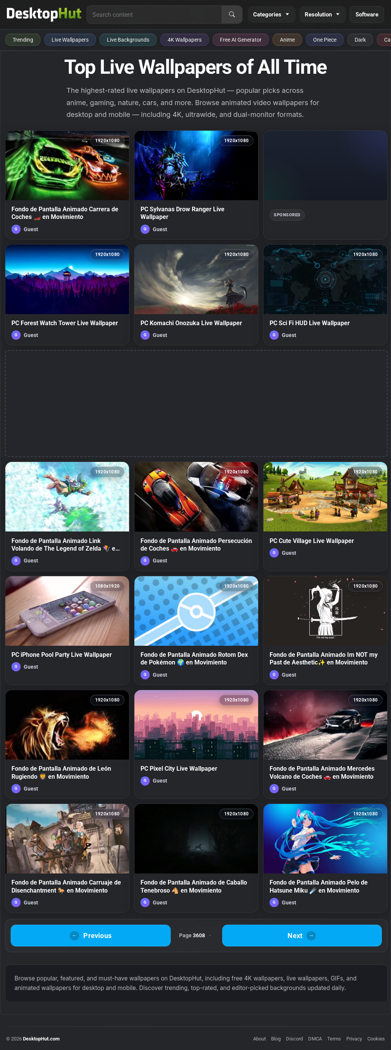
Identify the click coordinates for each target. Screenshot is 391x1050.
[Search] (231, 14)
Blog (276, 1039)
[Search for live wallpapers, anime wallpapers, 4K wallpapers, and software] (154, 14)
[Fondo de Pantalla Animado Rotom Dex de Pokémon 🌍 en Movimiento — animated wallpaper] (196, 630)
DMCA (315, 1039)
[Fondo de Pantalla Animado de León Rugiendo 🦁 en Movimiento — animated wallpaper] (67, 744)
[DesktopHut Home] (44, 14)
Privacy (354, 1039)
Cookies (376, 1039)
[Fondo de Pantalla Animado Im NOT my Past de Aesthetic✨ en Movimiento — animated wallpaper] (325, 630)
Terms (334, 1039)
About (259, 1039)
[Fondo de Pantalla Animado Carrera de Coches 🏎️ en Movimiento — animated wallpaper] (67, 185)
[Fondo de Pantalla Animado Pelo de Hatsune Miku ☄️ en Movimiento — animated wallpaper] (325, 858)
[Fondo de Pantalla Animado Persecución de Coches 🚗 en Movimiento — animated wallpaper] (196, 516)
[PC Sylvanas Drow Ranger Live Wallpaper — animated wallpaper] (196, 185)
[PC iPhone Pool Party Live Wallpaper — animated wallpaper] (67, 630)
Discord (294, 1039)
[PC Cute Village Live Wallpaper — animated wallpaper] (325, 516)
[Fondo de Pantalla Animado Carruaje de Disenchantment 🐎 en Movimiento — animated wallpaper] (67, 858)
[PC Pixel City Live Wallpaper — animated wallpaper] (196, 744)
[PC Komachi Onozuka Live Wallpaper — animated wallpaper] (196, 295)
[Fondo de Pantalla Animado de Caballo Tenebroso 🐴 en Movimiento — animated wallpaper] (196, 858)
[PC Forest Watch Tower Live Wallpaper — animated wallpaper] (67, 295)
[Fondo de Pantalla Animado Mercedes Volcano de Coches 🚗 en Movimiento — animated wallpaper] (325, 744)
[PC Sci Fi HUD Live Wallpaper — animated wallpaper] (325, 295)
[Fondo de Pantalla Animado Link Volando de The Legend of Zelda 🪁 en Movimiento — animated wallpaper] (67, 516)
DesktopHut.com (41, 1039)
